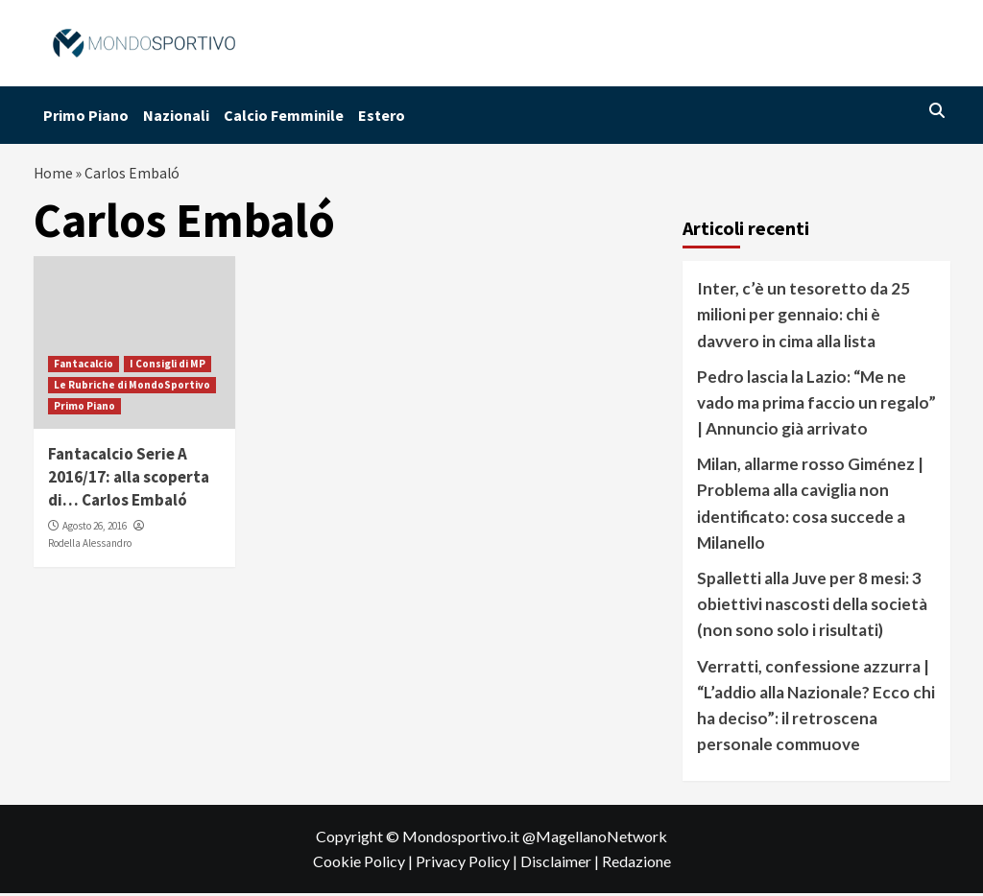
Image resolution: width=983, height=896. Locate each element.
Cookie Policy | (364, 864)
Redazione (636, 864)
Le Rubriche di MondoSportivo (132, 387)
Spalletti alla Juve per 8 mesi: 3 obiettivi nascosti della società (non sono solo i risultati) (812, 607)
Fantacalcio (83, 366)
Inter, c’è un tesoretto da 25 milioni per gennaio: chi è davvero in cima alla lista (803, 317)
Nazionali (176, 115)
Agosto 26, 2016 (94, 528)
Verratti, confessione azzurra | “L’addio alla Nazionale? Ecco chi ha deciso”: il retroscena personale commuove (816, 708)
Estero (381, 115)
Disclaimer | (561, 864)
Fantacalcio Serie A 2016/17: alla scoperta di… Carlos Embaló (128, 479)
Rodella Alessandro (90, 546)
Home (54, 174)
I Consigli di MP (167, 366)
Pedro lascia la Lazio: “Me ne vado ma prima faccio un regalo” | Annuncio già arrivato (816, 405)
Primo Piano (86, 115)
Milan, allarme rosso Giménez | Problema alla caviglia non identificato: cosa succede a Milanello (810, 506)
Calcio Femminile (284, 115)
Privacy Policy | (468, 864)
